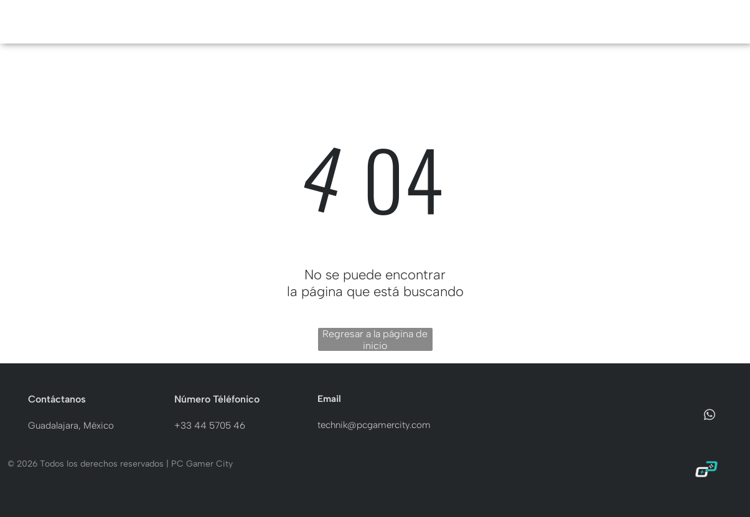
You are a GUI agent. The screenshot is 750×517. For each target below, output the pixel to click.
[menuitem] (302, 22)
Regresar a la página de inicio (375, 339)
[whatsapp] (709, 417)
